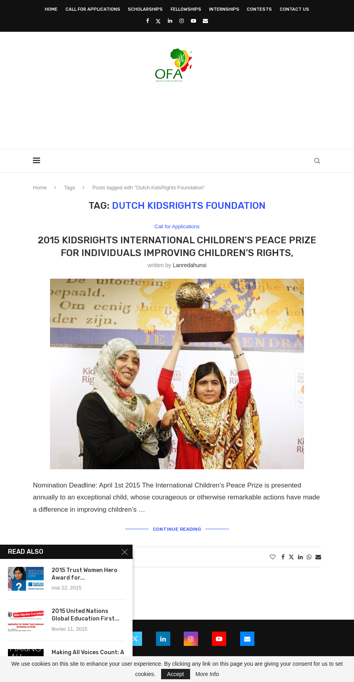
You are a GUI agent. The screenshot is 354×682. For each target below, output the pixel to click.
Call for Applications (92, 9)
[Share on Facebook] (283, 557)
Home (51, 9)
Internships (224, 9)
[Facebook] (147, 21)
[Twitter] (158, 21)
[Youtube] (193, 21)
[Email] (205, 21)
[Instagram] (181, 21)
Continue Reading (177, 529)
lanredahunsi (189, 265)
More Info (207, 674)
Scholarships (145, 9)
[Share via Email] (318, 557)
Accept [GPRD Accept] (175, 674)
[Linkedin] (170, 21)
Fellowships (186, 9)
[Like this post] (272, 557)
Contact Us (294, 9)
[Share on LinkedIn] (300, 557)
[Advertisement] (177, 113)
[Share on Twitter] (291, 556)
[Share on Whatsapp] (309, 557)
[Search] (317, 160)
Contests (259, 9)
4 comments (114, 557)
